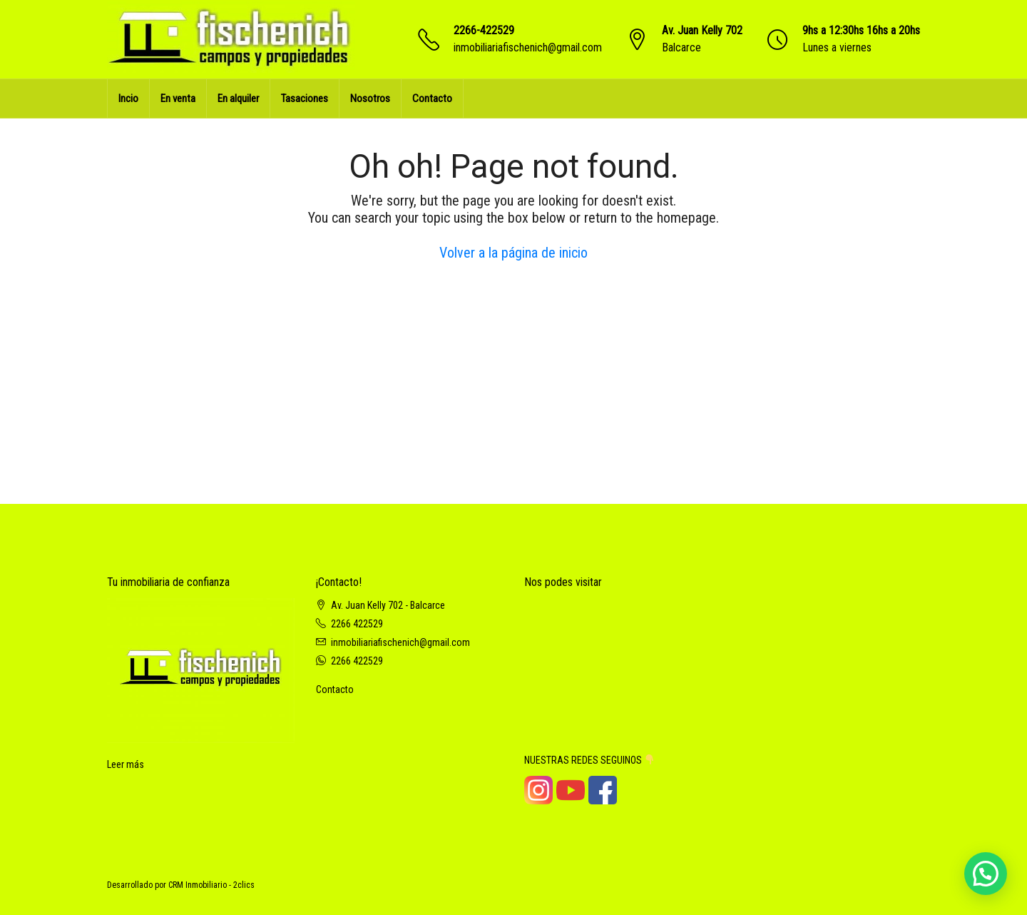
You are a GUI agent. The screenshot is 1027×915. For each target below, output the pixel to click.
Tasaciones (304, 98)
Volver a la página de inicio (513, 252)
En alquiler (238, 98)
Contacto (432, 98)
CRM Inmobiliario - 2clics (211, 885)
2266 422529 (357, 624)
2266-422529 (484, 30)
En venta (177, 98)
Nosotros (370, 98)
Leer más (125, 764)
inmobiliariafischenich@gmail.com (528, 47)
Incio (128, 98)
